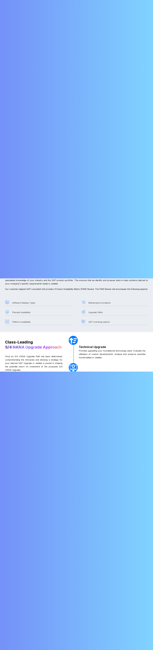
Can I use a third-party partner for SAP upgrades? (32, 572)
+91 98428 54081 (115, 2)
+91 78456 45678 (14, 617)
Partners (86, 624)
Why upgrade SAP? (16, 510)
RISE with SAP (82, 9)
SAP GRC (59, 624)
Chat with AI (139, 643)
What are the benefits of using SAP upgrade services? (34, 565)
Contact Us (117, 9)
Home (24, 9)
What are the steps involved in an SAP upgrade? (31, 539)
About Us (35, 9)
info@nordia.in (95, 2)
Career (86, 616)
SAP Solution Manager (64, 612)
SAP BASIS (20, 60)
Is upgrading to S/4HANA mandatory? (25, 546)
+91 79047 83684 (136, 2)
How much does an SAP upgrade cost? (26, 533)
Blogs (105, 9)
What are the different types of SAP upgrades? (31, 526)
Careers (95, 9)
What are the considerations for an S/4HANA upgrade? (34, 552)
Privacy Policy (89, 628)
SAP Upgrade (33, 60)
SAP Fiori (59, 616)
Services (46, 9)
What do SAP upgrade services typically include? (31, 559)
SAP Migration (63, 9)
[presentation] (119, 461)
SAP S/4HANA (61, 620)
